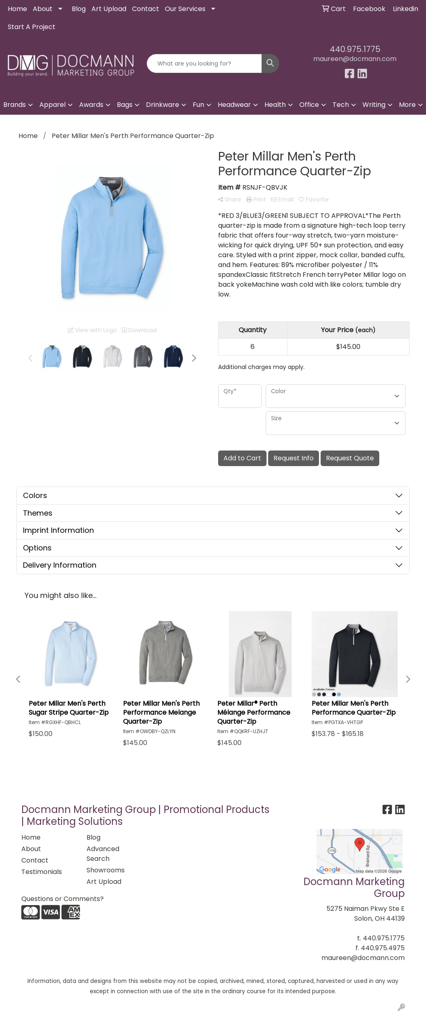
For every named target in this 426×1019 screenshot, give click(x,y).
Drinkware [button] (162, 104)
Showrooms (106, 870)
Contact (145, 9)
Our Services (185, 9)
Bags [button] (124, 104)
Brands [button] (14, 104)
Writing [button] (373, 104)
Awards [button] (91, 104)
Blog (79, 9)
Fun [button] (198, 104)
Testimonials (41, 871)
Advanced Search (103, 853)
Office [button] (309, 104)
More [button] (407, 104)
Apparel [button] (52, 104)
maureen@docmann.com (354, 58)
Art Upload (108, 9)
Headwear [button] (234, 104)
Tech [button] (341, 104)
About (42, 9)
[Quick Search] (204, 63)
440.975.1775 (355, 49)
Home (17, 9)
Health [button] (275, 104)
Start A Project (31, 27)
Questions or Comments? (62, 899)
